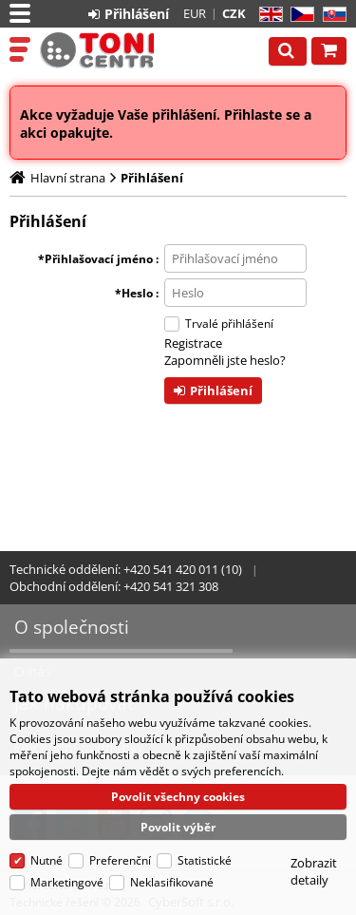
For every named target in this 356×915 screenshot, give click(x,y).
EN (268, 15)
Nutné (46, 860)
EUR (194, 13)
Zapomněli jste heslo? (225, 360)
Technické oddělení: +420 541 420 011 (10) (125, 569)
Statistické (205, 860)
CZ (298, 15)
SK (331, 15)
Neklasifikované (172, 882)
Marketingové (66, 882)
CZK (234, 13)
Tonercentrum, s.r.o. (97, 50)
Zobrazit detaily (313, 871)
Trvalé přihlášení (229, 323)
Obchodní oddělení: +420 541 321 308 (113, 586)
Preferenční (120, 860)
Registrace (193, 343)
